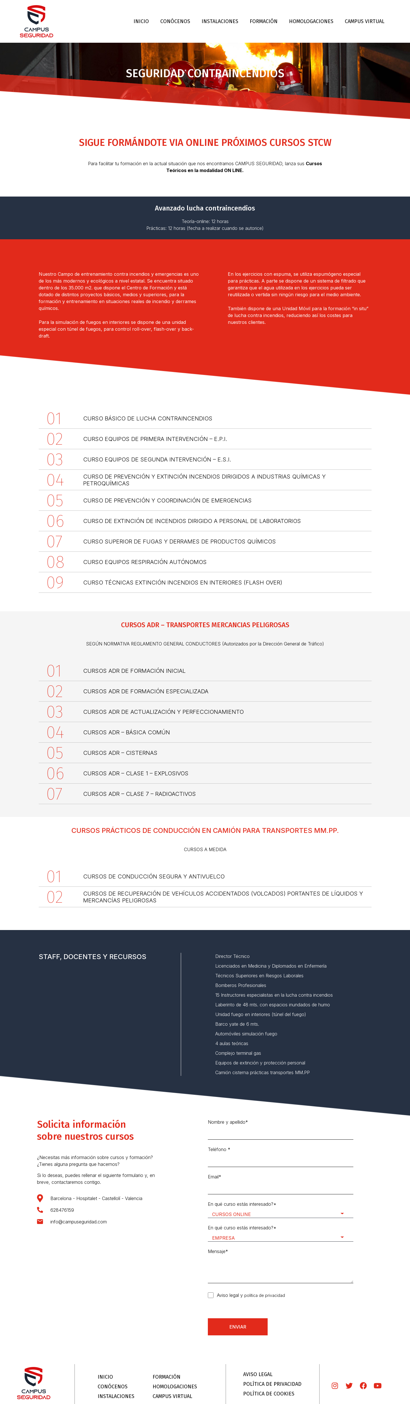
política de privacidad (264, 1295)
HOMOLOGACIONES (311, 21)
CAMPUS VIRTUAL (364, 21)
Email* (280, 1184)
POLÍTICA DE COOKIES (268, 1394)
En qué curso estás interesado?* (280, 1209)
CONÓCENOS (175, 21)
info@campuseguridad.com (78, 1222)
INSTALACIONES (220, 21)
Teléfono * (280, 1157)
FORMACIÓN (264, 21)
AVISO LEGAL (257, 1374)
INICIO (141, 21)
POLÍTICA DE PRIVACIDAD (272, 1384)
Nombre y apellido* (280, 1129)
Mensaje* (280, 1265)
